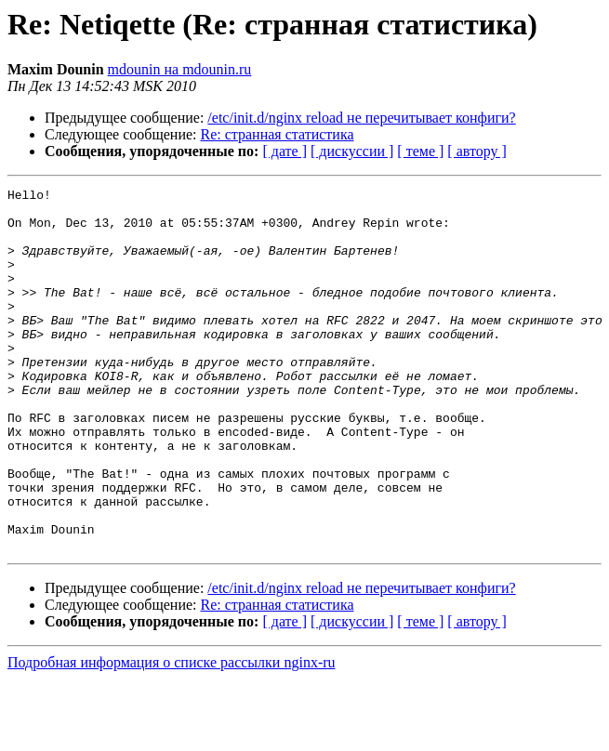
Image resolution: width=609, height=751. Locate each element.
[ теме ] (420, 151)
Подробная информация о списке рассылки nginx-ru (171, 735)
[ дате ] (284, 151)
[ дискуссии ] (352, 151)
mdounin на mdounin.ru (180, 69)
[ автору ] (476, 151)
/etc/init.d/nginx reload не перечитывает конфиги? (361, 117)
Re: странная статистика (277, 134)
